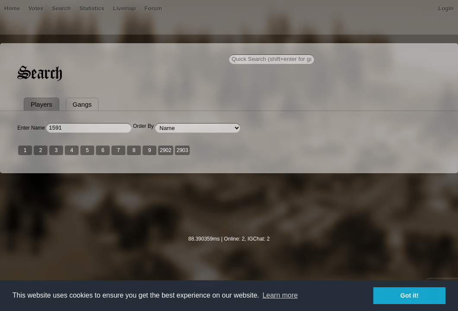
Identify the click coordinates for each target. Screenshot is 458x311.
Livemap (160, 49)
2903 (195, 191)
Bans (48, 49)
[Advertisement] (229, 251)
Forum (188, 49)
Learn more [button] (280, 295)
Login (433, 49)
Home (25, 49)
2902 (178, 191)
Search (96, 49)
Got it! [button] (410, 295)
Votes (71, 49)
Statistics (127, 49)
